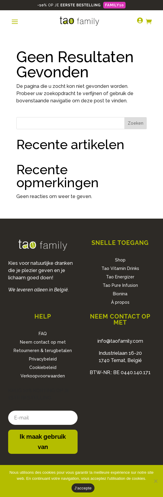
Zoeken (135, 123)
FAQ (43, 333)
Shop (120, 260)
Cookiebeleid (42, 367)
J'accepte (83, 488)
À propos (120, 302)
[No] (155, 481)
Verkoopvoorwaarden (43, 376)
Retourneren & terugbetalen (43, 350)
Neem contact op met (43, 342)
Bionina (120, 293)
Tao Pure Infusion (120, 285)
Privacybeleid (43, 359)
